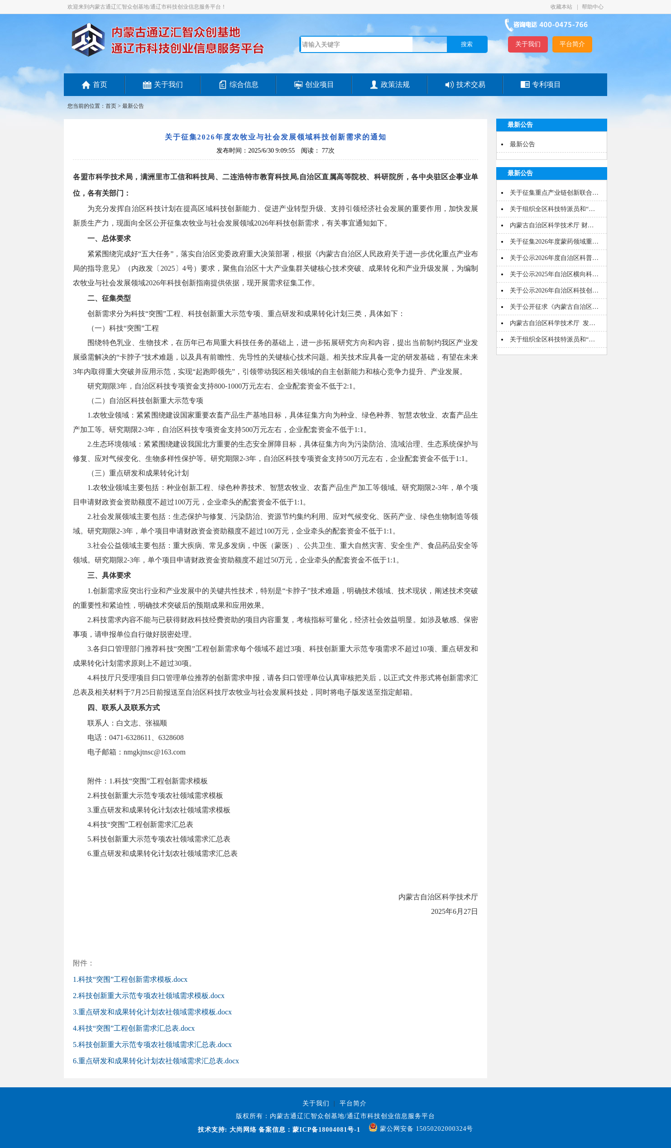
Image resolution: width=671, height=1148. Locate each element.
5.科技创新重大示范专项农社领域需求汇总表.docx (152, 1044)
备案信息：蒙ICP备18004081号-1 (309, 1129)
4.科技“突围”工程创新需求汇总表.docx (134, 1028)
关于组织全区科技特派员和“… (552, 209)
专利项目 (546, 84)
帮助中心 (593, 7)
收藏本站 (562, 7)
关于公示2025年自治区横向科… (554, 274)
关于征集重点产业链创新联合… (554, 192)
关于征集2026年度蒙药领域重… (554, 241)
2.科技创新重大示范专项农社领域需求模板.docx (149, 995)
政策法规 (395, 84)
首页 (100, 84)
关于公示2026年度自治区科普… (554, 258)
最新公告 (133, 106)
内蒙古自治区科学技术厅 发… (552, 323)
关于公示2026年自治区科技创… (554, 290)
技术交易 (470, 84)
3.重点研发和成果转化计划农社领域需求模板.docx (152, 1012)
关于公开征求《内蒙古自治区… (554, 306)
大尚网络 (242, 1129)
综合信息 (244, 84)
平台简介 (572, 44)
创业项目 (319, 84)
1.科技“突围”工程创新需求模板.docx (130, 979)
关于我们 (528, 44)
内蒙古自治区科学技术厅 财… (552, 225)
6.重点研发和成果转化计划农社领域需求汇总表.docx (156, 1061)
